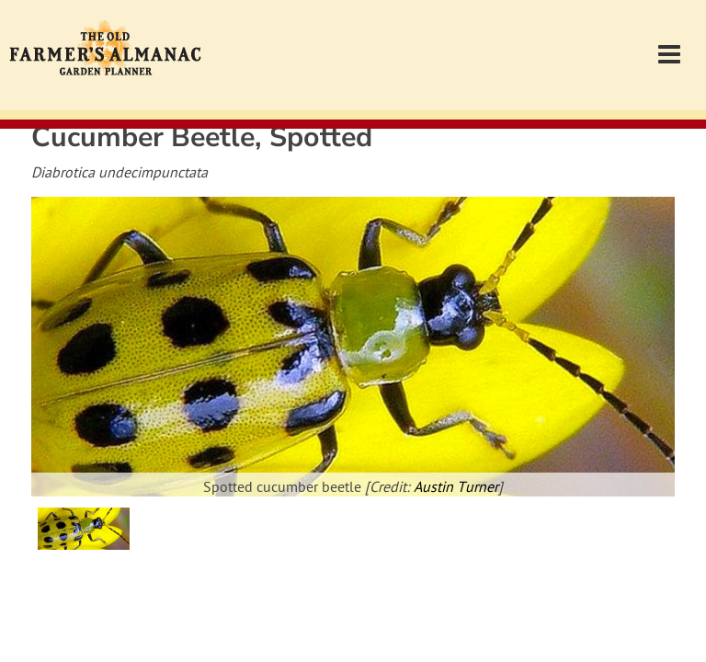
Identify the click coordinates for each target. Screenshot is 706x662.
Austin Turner (456, 488)
